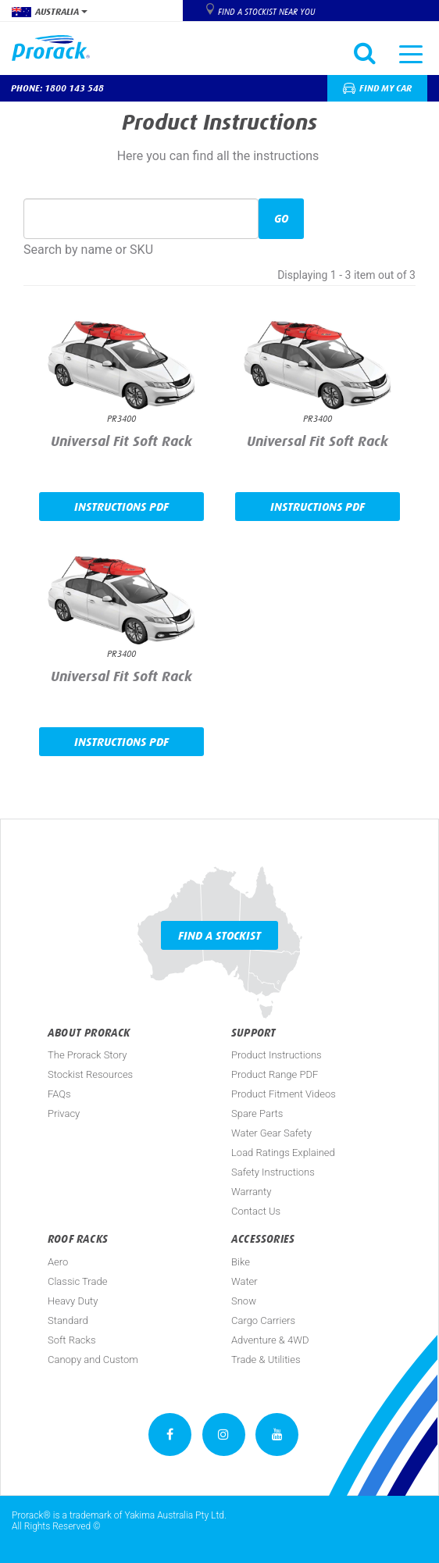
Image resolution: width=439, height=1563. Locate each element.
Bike (240, 1262)
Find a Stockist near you (266, 11)
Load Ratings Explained (283, 1152)
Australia (49, 11)
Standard (68, 1320)
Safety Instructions (273, 1172)
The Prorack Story (87, 1055)
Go (281, 218)
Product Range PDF (274, 1074)
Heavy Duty (73, 1301)
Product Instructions (276, 1055)
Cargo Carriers (263, 1320)
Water (244, 1281)
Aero (58, 1262)
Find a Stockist (219, 935)
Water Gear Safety (271, 1133)
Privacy (64, 1113)
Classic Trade (77, 1281)
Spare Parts (257, 1113)
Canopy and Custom (93, 1359)
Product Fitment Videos (283, 1094)
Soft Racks (72, 1340)
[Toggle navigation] (410, 53)
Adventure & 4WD (270, 1340)
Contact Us (255, 1211)
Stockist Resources (90, 1074)
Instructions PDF (121, 506)
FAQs (59, 1094)
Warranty (251, 1191)
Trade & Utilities (266, 1359)
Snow (243, 1301)
